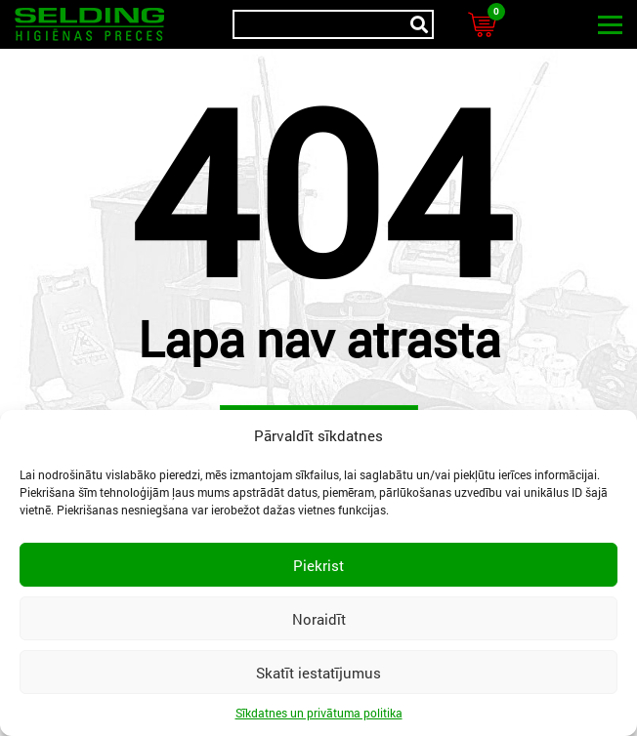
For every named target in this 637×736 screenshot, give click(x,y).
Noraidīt (319, 619)
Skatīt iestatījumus (318, 672)
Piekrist (318, 565)
